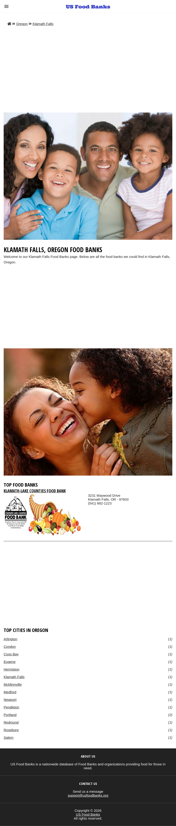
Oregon (22, 24)
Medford (10, 692)
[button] (6, 6)
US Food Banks (88, 814)
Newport (10, 700)
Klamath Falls (43, 24)
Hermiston (11, 669)
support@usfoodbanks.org (88, 795)
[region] (88, 311)
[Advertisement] (88, 69)
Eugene (10, 662)
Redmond (11, 722)
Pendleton (11, 707)
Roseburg (11, 730)
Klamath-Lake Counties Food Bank (35, 490)
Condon (10, 646)
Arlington (10, 639)
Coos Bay (11, 654)
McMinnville (13, 684)
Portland (10, 715)
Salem (9, 737)
